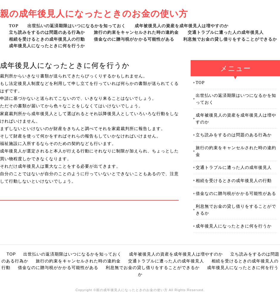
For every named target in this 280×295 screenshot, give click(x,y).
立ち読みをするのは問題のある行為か (47, 32)
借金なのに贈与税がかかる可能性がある (134, 39)
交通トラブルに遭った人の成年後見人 (226, 32)
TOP (13, 25)
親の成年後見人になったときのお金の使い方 (94, 13)
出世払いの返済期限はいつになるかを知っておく (76, 25)
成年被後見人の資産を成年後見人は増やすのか (181, 25)
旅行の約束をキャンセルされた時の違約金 (136, 32)
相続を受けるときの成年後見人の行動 (47, 39)
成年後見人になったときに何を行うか (47, 45)
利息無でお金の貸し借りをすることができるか (230, 39)
